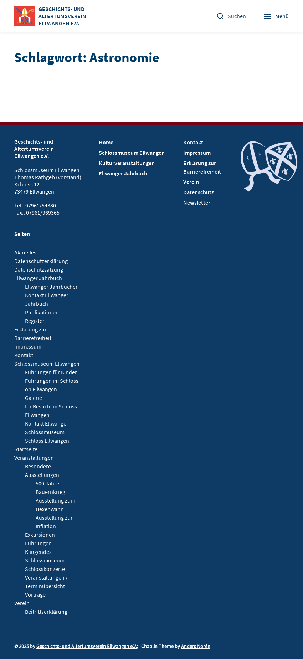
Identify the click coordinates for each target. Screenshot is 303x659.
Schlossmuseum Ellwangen (46, 363)
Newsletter (196, 202)
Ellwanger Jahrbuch (38, 278)
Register (35, 320)
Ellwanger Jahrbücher (51, 286)
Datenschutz (198, 192)
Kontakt (23, 355)
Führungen (38, 543)
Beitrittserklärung (46, 611)
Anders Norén (195, 646)
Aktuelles (25, 252)
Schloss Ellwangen (47, 440)
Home (106, 142)
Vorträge (35, 594)
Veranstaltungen (34, 457)
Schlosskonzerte (45, 568)
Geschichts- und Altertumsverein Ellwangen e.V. (86, 646)
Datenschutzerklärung (41, 260)
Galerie (33, 397)
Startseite (25, 449)
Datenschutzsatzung (38, 269)
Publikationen (42, 312)
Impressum (27, 346)
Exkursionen (40, 534)
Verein (22, 603)
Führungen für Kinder (51, 372)
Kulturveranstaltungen (127, 162)
